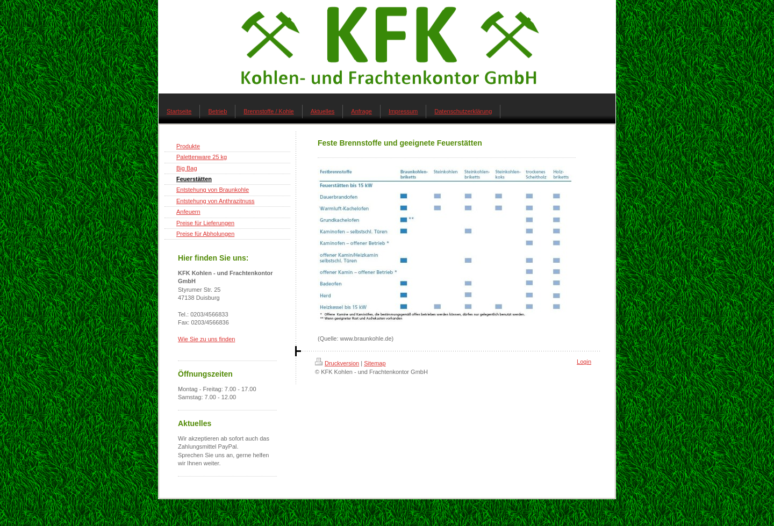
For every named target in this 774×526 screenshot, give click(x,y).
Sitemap (374, 363)
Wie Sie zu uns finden (206, 339)
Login (584, 361)
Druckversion (337, 363)
